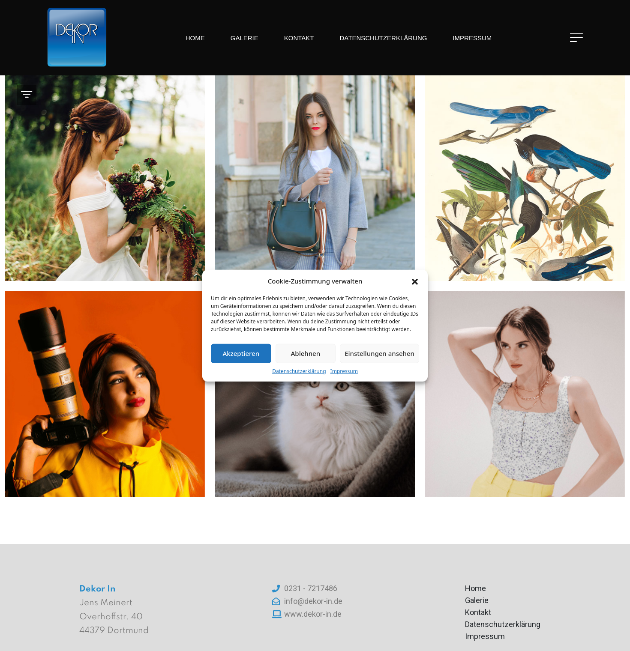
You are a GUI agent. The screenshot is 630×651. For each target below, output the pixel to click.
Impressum (344, 370)
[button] (415, 281)
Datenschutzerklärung (299, 370)
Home (195, 38)
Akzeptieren (240, 353)
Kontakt (299, 38)
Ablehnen (306, 353)
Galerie (244, 38)
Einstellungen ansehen (379, 353)
